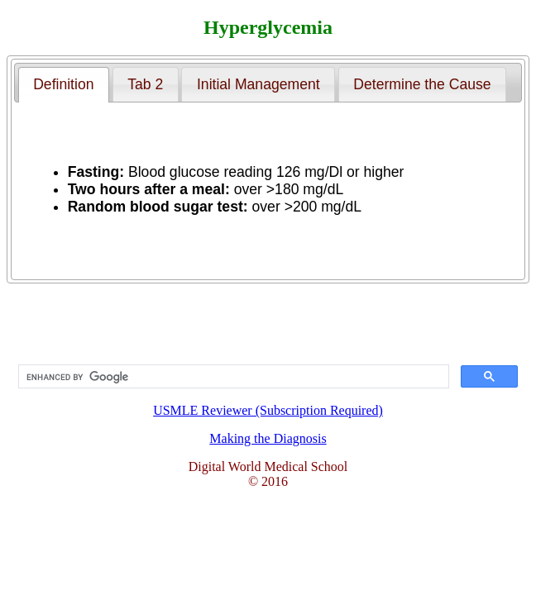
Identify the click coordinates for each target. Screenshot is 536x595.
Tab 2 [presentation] (145, 84)
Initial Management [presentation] (258, 84)
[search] (232, 376)
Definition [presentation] (63, 84)
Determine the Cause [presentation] (422, 84)
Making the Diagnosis (267, 438)
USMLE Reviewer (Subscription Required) (268, 385)
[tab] (64, 84)
